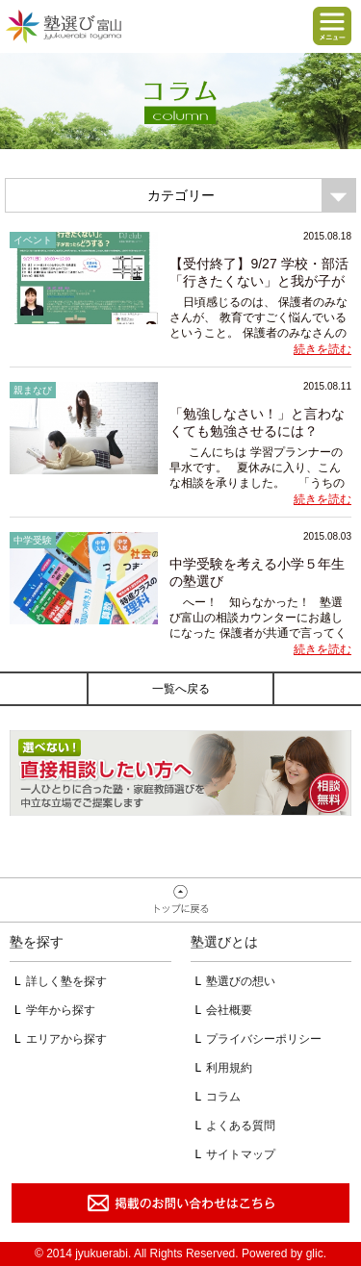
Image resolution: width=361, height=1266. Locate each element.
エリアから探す (66, 1039)
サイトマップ (240, 1154)
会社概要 (229, 1010)
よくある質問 (240, 1125)
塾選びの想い (240, 981)
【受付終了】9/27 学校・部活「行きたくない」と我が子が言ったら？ (258, 281)
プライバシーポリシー (264, 1039)
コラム (223, 1096)
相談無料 (180, 773)
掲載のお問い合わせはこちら (180, 1203)
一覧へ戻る (181, 689)
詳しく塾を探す (66, 981)
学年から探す (60, 1010)
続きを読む (322, 349)
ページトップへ (180, 900)
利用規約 (229, 1068)
